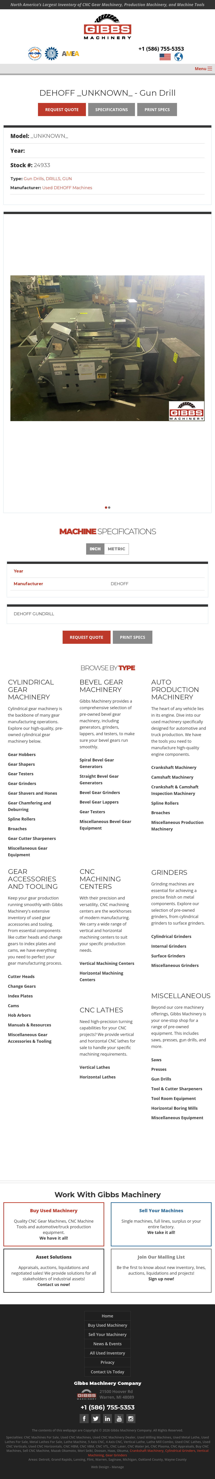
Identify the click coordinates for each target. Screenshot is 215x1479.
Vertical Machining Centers (107, 963)
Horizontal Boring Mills (174, 1108)
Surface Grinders (168, 956)
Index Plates (20, 996)
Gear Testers (20, 773)
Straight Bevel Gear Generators (99, 779)
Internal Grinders (168, 946)
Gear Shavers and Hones (32, 793)
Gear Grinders (22, 783)
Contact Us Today (107, 1371)
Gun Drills (34, 178)
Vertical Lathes (95, 1067)
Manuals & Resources (29, 1025)
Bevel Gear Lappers (99, 802)
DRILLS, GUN (59, 178)
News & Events (107, 1343)
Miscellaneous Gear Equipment (27, 851)
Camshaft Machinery (172, 777)
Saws (156, 1059)
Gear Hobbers (22, 754)
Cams (13, 1005)
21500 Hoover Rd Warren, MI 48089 (117, 1394)
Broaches (17, 828)
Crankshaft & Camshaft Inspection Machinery (174, 790)
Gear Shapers (21, 764)
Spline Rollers (21, 819)
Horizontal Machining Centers (101, 976)
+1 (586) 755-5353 (161, 50)
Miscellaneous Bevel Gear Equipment (105, 825)
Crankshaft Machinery (173, 767)
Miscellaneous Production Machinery (177, 826)
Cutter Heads (21, 976)
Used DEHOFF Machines (67, 187)
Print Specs (157, 109)
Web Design (100, 1467)
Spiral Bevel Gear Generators (97, 763)
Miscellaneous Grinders (175, 965)
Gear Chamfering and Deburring (29, 806)
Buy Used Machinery (107, 1325)
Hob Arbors (19, 1015)
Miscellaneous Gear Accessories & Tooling (29, 1038)
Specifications (111, 109)
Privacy (107, 1362)
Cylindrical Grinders (171, 936)
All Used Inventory (107, 1353)
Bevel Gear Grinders (100, 792)
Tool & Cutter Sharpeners (176, 1088)
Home (107, 1316)
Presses (159, 1069)
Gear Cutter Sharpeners (32, 838)
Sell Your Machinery (107, 1334)
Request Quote (62, 109)
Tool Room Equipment (173, 1098)
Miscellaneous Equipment (177, 1117)
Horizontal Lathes (98, 1077)
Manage (118, 1467)
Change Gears (22, 986)
